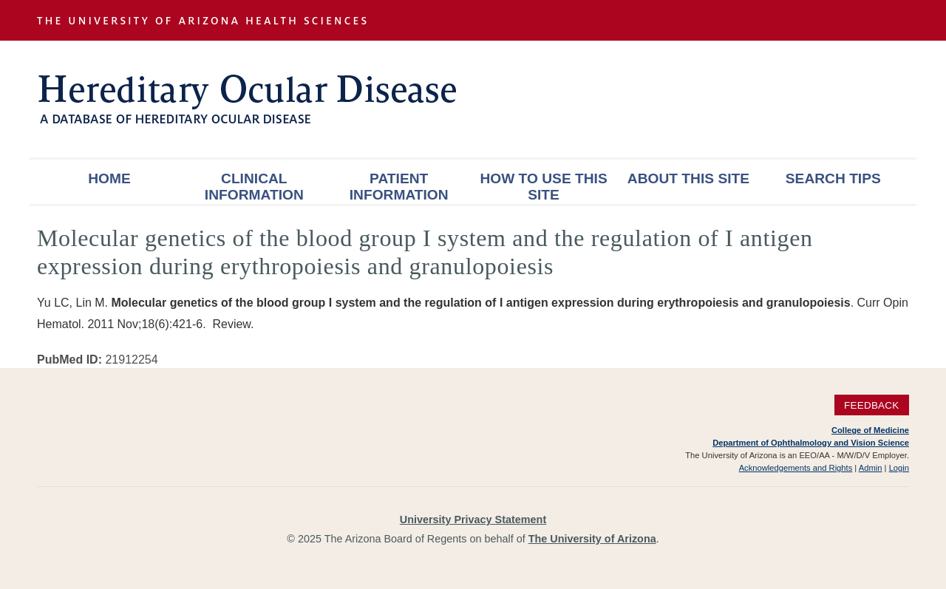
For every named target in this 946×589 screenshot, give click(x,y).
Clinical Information (254, 186)
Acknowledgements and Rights (796, 467)
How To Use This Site (543, 186)
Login (899, 467)
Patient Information (399, 186)
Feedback (871, 405)
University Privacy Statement (473, 519)
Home (109, 178)
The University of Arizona (592, 539)
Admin (870, 467)
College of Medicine (870, 430)
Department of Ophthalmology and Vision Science (810, 442)
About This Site (688, 178)
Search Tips (833, 178)
